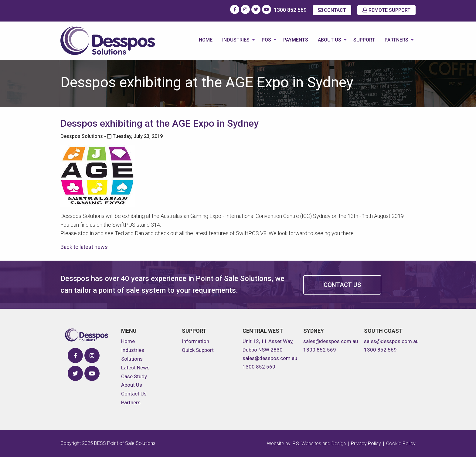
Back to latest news (84, 247)
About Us (329, 40)
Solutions (132, 359)
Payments (295, 40)
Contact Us (342, 285)
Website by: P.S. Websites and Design (306, 443)
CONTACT (332, 10)
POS (266, 40)
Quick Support (198, 350)
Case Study (134, 376)
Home (205, 40)
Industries (236, 40)
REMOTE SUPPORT (386, 10)
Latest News (135, 368)
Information (195, 341)
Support (364, 40)
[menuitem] (205, 40)
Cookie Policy (401, 443)
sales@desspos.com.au (270, 358)
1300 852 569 (290, 10)
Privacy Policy (366, 443)
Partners (396, 40)
